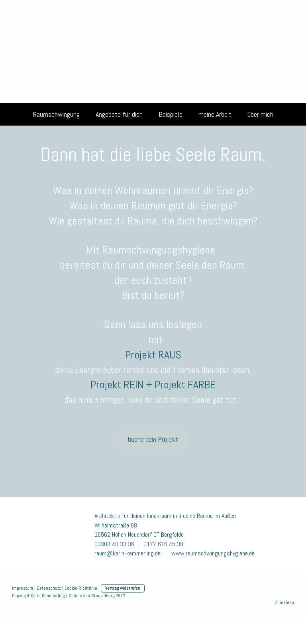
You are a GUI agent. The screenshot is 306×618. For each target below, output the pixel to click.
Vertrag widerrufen (122, 588)
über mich (260, 114)
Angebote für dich (119, 114)
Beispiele (170, 114)
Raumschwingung (56, 114)
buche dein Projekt (153, 439)
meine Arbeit (214, 114)
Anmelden (284, 602)
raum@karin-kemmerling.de (128, 553)
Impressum (22, 588)
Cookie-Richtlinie (81, 588)
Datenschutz (49, 588)
